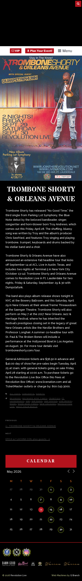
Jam (28, 401)
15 (51, 509)
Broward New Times (34, 398)
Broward (15, 398)
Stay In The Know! (41, 57)
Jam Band (37, 401)
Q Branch (75, 575)
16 (61, 509)
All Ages (15, 394)
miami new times (28, 404)
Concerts (28, 394)
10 (71, 499)
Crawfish (54, 398)
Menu (65, 51)
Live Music (65, 401)
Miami (13, 404)
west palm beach (27, 407)
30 (61, 529)
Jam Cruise (50, 401)
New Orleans (48, 404)
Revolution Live (19, 575)
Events (40, 394)
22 (51, 519)
